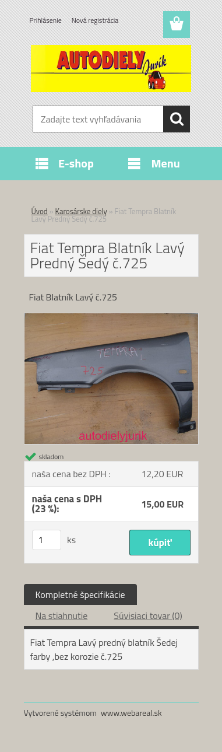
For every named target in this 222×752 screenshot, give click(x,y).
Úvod (39, 211)
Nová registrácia (95, 20)
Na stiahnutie (62, 615)
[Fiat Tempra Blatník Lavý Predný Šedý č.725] (111, 318)
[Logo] (111, 68)
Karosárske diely (81, 211)
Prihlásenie (46, 20)
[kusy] (46, 540)
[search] (176, 119)
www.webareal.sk (131, 712)
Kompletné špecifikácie (80, 594)
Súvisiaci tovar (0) (148, 615)
